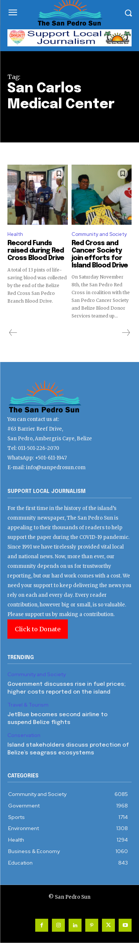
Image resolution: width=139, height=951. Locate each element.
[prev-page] (13, 332)
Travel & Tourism (28, 705)
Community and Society (99, 234)
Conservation (23, 735)
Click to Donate (37, 629)
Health (15, 234)
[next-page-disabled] (126, 332)
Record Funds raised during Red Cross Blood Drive (35, 250)
